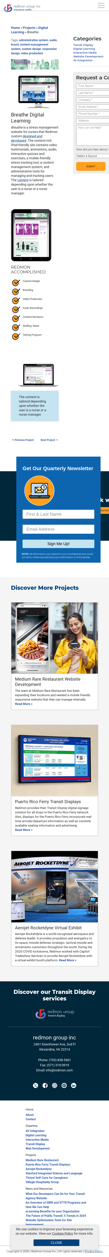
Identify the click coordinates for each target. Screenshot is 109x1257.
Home (15, 28)
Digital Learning (84, 48)
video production (32, 53)
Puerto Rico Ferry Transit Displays (48, 1164)
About (30, 1115)
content (23, 180)
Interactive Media (85, 52)
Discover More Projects (45, 587)
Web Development (38, 1148)
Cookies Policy (62, 1233)
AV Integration (83, 60)
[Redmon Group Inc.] (21, 7)
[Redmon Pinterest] (64, 1091)
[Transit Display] (54, 1024)
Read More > (24, 704)
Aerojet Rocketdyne (39, 1169)
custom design (31, 49)
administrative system (33, 40)
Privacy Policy (94, 1251)
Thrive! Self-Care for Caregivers (47, 1177)
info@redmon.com (59, 1070)
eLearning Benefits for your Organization (53, 1211)
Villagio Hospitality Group (42, 1182)
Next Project (50, 440)
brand (15, 44)
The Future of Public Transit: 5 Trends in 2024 (56, 1216)
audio (53, 40)
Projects (29, 28)
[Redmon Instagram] (54, 1091)
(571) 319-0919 (58, 1065)
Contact (31, 1119)
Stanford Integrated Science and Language (54, 1173)
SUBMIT (90, 166)
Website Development (88, 56)
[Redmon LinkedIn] (73, 1091)
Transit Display (83, 45)
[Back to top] (99, 1251)
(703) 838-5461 (60, 1060)
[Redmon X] (35, 1091)
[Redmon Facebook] (45, 1091)
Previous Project (23, 440)
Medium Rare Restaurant (42, 1160)
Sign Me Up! (58, 543)
